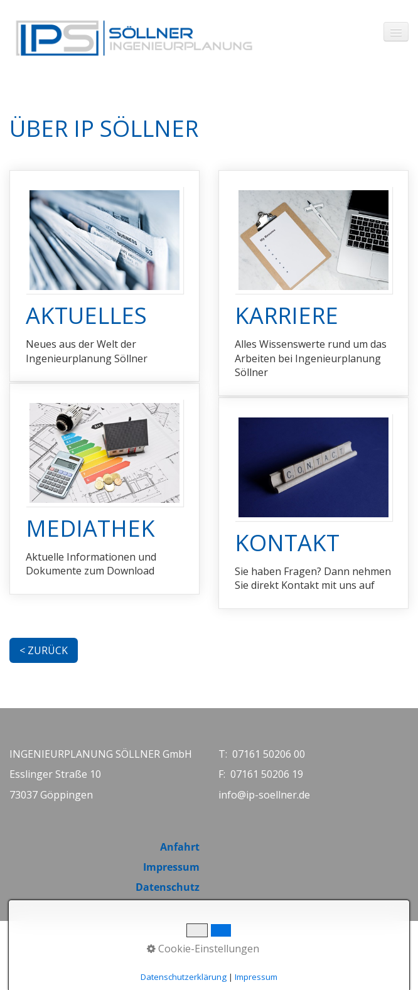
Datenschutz (168, 887)
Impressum (171, 867)
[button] (43, 650)
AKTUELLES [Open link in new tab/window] (104, 276)
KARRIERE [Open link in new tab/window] (313, 283)
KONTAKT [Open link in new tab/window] (313, 503)
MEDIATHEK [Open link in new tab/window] (104, 489)
